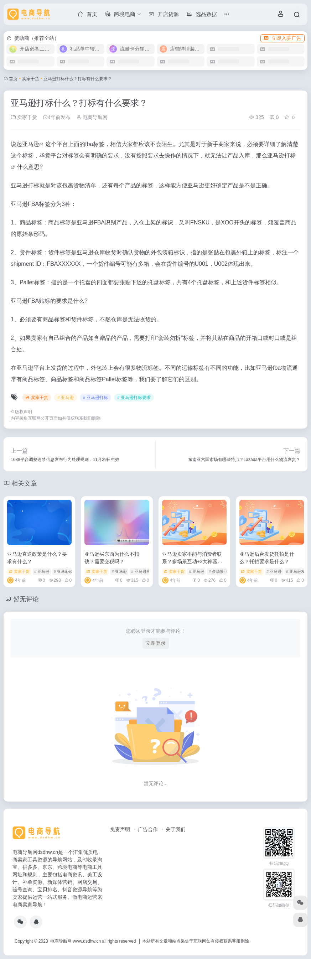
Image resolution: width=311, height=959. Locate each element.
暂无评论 (26, 599)
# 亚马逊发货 (297, 571)
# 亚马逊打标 (95, 397)
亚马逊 (30, 144)
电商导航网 (92, 117)
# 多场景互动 (220, 571)
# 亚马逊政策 (65, 571)
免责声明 (120, 829)
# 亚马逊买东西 (144, 571)
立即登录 (156, 643)
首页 (13, 78)
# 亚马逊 (65, 397)
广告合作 (148, 829)
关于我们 (176, 829)
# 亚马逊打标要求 (134, 397)
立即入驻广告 (282, 38)
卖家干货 (30, 78)
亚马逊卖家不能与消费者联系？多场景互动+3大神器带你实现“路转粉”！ (192, 561)
